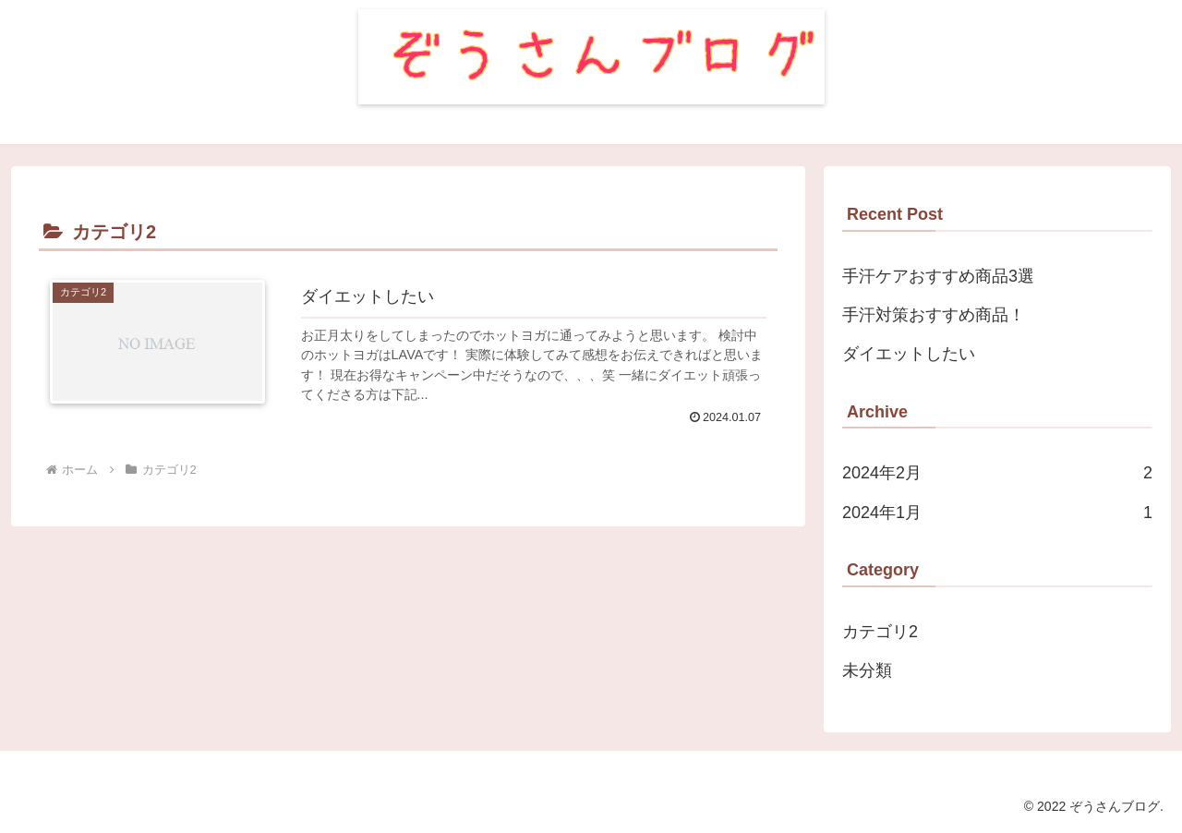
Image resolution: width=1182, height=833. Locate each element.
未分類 (867, 670)
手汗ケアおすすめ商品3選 (938, 276)
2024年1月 (997, 512)
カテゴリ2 (880, 631)
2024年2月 (997, 473)
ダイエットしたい (908, 353)
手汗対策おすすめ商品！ (933, 315)
